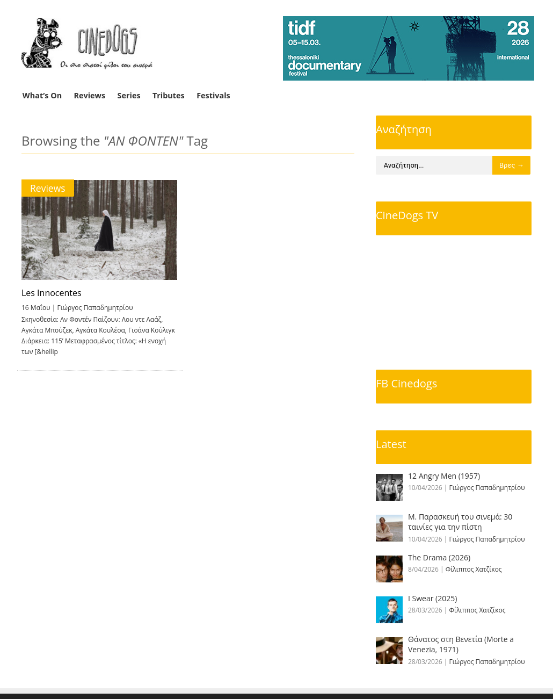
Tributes (168, 95)
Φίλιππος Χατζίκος (474, 569)
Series (129, 95)
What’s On (42, 95)
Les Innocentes (51, 293)
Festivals (213, 95)
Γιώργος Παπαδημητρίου (95, 307)
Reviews (90, 95)
